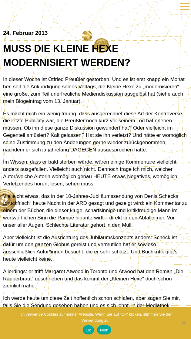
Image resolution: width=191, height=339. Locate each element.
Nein (104, 330)
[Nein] (183, 323)
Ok (88, 330)
